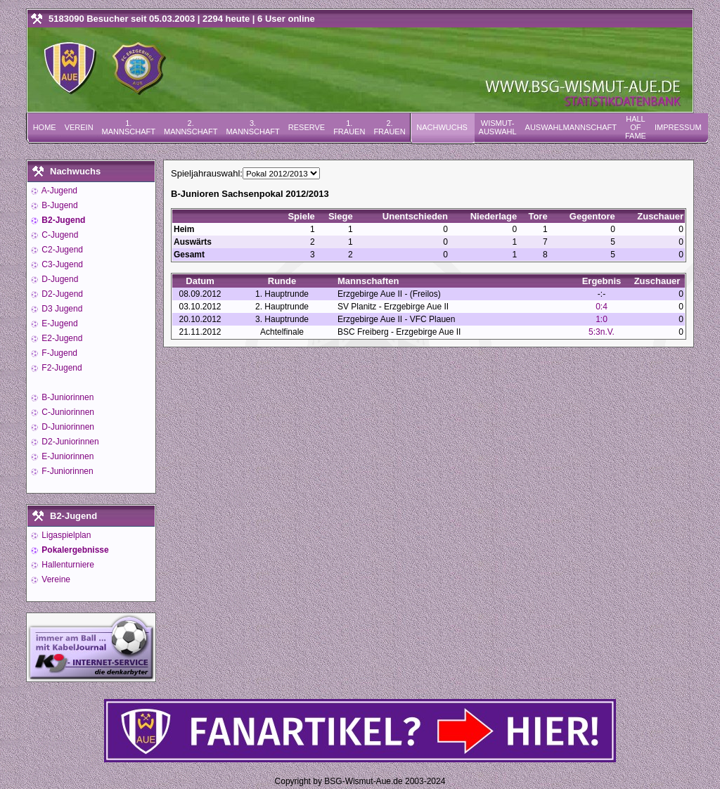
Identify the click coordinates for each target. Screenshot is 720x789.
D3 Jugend (60, 309)
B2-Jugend (62, 220)
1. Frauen (349, 127)
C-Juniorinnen (66, 412)
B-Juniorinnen (66, 397)
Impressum (678, 127)
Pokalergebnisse (74, 550)
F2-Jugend (60, 368)
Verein (79, 127)
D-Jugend (58, 279)
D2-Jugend (61, 294)
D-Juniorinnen (66, 427)
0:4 (602, 307)
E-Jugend (58, 323)
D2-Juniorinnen (69, 442)
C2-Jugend (61, 250)
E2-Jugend (60, 338)
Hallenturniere (66, 565)
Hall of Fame (635, 127)
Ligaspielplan (65, 535)
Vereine (54, 579)
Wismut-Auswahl (498, 127)
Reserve (306, 127)
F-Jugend (58, 353)
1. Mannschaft (128, 127)
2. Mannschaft (190, 127)
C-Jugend (58, 235)
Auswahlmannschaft (571, 127)
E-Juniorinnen (66, 456)
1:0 (602, 319)
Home (44, 127)
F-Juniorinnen (66, 471)
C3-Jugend (61, 264)
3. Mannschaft (252, 127)
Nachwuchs (442, 127)
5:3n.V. (602, 332)
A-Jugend (58, 190)
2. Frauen (389, 127)
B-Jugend (58, 205)
